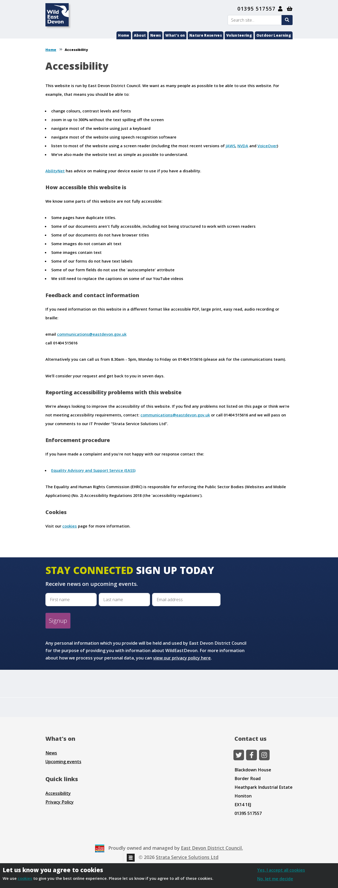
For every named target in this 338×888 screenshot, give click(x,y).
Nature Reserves (205, 35)
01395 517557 (256, 8)
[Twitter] (238, 755)
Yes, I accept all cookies (281, 870)
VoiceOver (267, 145)
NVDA (242, 145)
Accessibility (58, 793)
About (140, 35)
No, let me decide (275, 879)
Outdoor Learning (273, 35)
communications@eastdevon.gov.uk (91, 334)
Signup (58, 620)
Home (123, 35)
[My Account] (280, 8)
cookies (69, 526)
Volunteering (239, 35)
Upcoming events (63, 761)
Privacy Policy (59, 802)
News (155, 35)
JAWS (230, 145)
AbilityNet (55, 170)
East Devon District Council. (212, 848)
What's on (175, 35)
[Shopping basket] (290, 8)
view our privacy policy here (182, 658)
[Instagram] (264, 755)
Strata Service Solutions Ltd (187, 857)
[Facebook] (251, 755)
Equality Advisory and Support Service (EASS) (93, 470)
